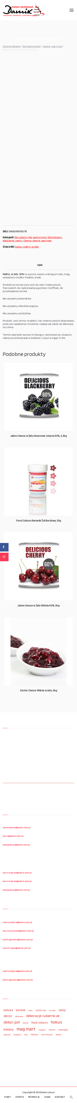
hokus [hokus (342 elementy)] (56, 1022)
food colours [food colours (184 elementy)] (39, 1022)
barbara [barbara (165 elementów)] (8, 1010)
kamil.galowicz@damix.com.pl (18, 939)
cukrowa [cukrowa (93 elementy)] (52, 1010)
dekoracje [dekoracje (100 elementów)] (19, 1016)
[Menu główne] (71, 10)
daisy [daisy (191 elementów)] (62, 1010)
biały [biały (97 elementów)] (31, 1010)
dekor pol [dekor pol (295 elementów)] (12, 1022)
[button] (71, 1097)
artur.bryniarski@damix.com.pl (18, 930)
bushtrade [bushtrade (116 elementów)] (41, 1010)
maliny (27, 246)
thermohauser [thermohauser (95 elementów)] (47, 1035)
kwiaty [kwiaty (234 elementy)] (9, 1029)
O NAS (47, 1096)
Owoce (27, 240)
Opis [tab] (40, 265)
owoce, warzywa (52, 46)
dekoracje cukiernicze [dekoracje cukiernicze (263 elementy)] (43, 1015)
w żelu (35, 246)
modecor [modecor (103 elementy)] (42, 1030)
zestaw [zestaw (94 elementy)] (58, 1035)
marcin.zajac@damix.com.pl (17, 948)
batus (18, 246)
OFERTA (19, 1096)
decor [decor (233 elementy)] (8, 1016)
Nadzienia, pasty (12, 240)
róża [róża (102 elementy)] (26, 1034)
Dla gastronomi (31, 46)
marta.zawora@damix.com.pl (17, 922)
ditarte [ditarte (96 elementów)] (25, 1023)
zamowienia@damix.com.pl (16, 827)
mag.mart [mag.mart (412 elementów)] (26, 1029)
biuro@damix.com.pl (13, 836)
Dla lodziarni (55, 237)
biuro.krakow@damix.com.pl (17, 872)
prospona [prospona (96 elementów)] (17, 1034)
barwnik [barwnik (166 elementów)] (20, 1010)
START (7, 1096)
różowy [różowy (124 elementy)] (34, 1034)
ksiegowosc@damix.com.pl (16, 844)
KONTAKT (60, 1096)
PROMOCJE (34, 1096)
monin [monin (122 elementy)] (52, 1029)
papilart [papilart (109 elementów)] (7, 1034)
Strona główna (11, 46)
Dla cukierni (21, 237)
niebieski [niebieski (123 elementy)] (63, 1029)
